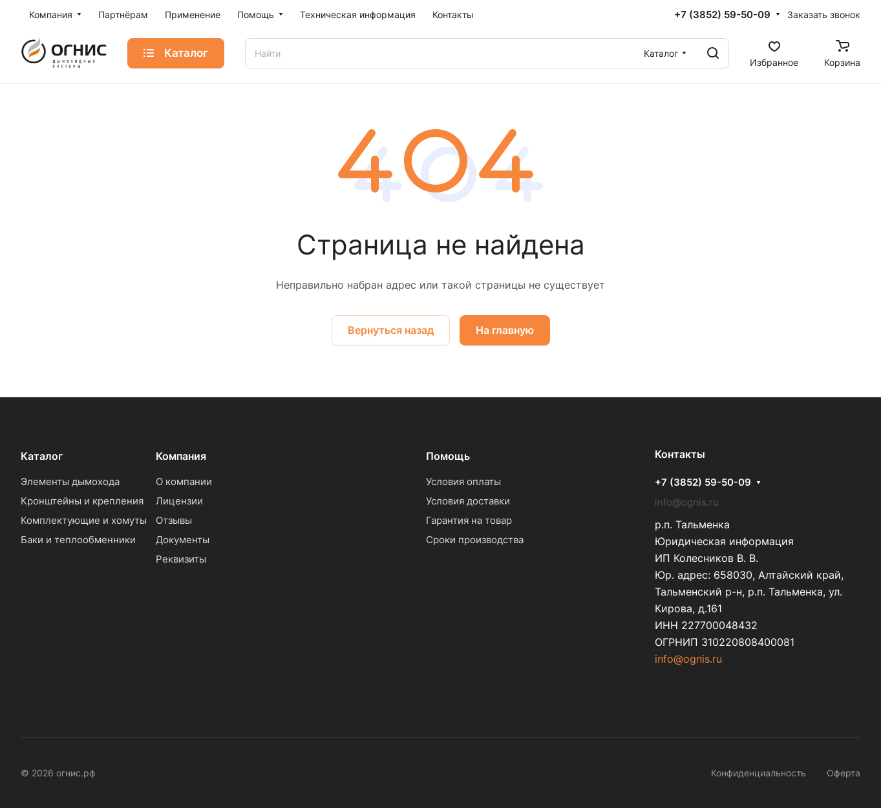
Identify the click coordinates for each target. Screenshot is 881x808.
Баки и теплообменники (78, 539)
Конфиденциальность (758, 772)
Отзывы (174, 520)
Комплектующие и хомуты (84, 520)
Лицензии (179, 501)
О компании (184, 481)
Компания (181, 456)
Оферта (843, 772)
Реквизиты (181, 559)
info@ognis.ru (688, 658)
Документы (182, 539)
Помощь (448, 456)
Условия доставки (468, 501)
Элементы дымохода (70, 481)
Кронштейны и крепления (82, 501)
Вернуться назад (391, 330)
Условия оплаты (463, 481)
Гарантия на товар (469, 520)
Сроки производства (475, 539)
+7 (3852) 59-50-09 (722, 15)
